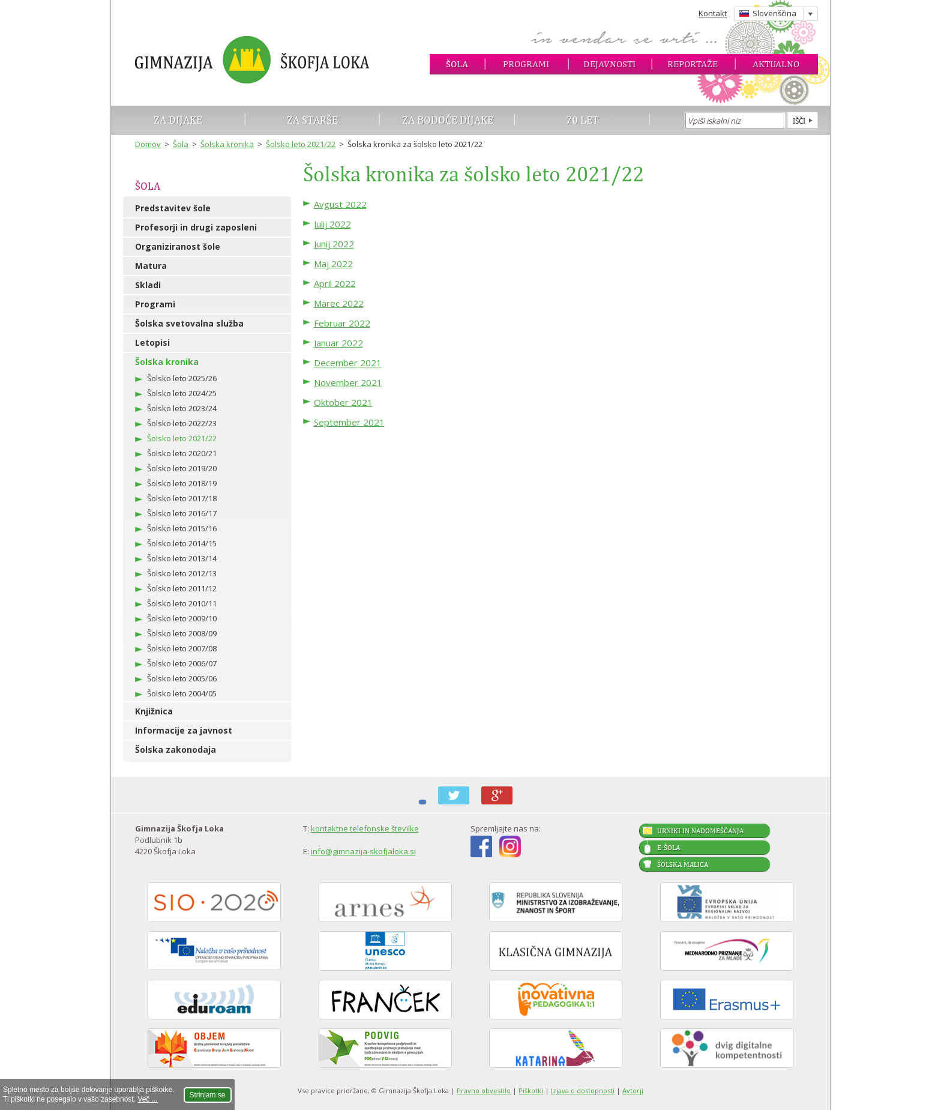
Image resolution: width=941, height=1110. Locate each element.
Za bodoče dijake (447, 119)
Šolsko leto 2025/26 (182, 378)
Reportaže (692, 64)
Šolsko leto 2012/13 (182, 573)
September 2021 (349, 422)
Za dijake (178, 119)
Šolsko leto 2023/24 (182, 408)
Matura (151, 265)
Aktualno (776, 64)
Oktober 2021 (343, 402)
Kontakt (713, 13)
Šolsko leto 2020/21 (182, 453)
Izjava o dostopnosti (583, 1090)
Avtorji (632, 1090)
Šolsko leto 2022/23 (182, 423)
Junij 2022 (334, 244)
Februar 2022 (342, 323)
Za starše (312, 119)
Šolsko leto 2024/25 (182, 393)
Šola (457, 64)
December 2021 (348, 363)
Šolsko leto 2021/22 (300, 144)
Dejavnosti (609, 64)
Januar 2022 (338, 343)
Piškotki (531, 1090)
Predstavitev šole (173, 208)
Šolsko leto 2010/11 (182, 603)
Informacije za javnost (183, 730)
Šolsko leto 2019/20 (182, 468)
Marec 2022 (339, 303)
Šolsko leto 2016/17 (182, 513)
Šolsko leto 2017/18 (182, 498)
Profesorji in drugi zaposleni (196, 227)
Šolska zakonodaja (175, 749)
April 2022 (335, 283)
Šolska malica (682, 864)
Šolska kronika (227, 144)
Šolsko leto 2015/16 (182, 528)
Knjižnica (154, 711)
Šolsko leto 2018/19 (182, 483)
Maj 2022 (333, 264)
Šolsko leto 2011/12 (182, 588)
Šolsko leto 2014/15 (182, 543)
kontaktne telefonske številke (365, 828)
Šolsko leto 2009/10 (182, 618)
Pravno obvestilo (484, 1090)
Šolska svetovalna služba (189, 323)
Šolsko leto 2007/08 (182, 648)
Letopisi (152, 342)
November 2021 (348, 382)
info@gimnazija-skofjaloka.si (363, 851)
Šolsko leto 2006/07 (182, 663)
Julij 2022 (332, 224)
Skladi (148, 285)
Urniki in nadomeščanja (700, 831)
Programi (526, 64)
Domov (148, 144)
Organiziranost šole (177, 246)
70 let (582, 119)
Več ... (147, 1099)
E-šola (668, 847)
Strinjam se (208, 1095)
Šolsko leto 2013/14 (182, 558)
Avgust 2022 (340, 204)
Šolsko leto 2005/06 (182, 678)
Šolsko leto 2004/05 (182, 693)
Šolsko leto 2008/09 (182, 633)
